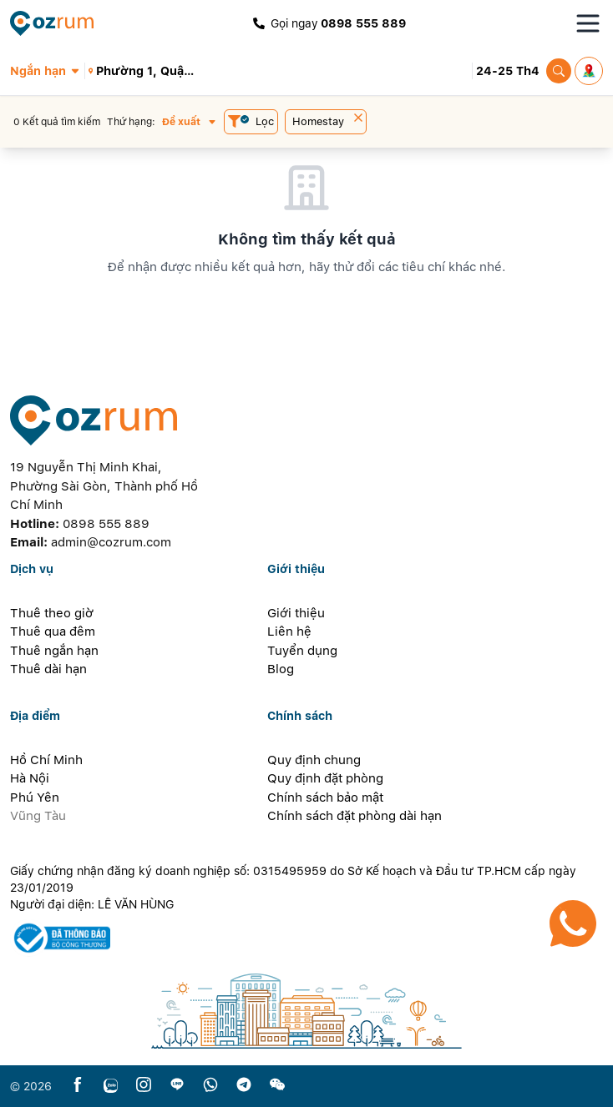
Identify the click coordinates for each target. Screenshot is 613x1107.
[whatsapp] (210, 1085)
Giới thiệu (296, 613)
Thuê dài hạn (48, 669)
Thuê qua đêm (52, 631)
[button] (47, 71)
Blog (280, 669)
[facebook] (77, 1085)
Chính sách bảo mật (325, 797)
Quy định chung (314, 759)
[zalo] (111, 1086)
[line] (177, 1085)
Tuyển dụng (302, 650)
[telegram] (243, 1085)
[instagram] (143, 1085)
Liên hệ (289, 631)
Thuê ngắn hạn (54, 650)
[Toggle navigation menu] (588, 23)
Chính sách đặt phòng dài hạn (354, 815)
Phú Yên (34, 797)
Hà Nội (29, 778)
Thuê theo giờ (52, 613)
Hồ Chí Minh (46, 759)
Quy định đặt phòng (325, 778)
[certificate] (306, 938)
